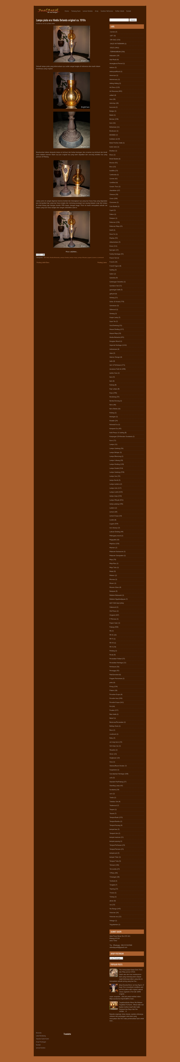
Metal (111, 571)
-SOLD (112, 48)
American (113, 75)
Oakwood (113, 607)
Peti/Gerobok (114, 675)
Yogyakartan (114, 924)
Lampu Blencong (115, 456)
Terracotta (113, 869)
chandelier (113, 190)
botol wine (113, 147)
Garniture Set (114, 286)
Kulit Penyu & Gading (117, 432)
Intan (111, 353)
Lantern (112, 508)
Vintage (112, 921)
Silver (112, 754)
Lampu (112, 444)
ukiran (112, 901)
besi (111, 123)
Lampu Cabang (115, 460)
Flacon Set (113, 258)
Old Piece (113, 611)
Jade (111, 361)
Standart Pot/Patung (116, 782)
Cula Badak (113, 206)
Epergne (112, 250)
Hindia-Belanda (54, 257)
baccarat (112, 107)
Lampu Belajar (114, 452)
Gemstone (113, 306)
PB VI (111, 639)
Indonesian (113, 349)
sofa (111, 778)
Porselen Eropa (115, 694)
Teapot (112, 809)
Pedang (112, 651)
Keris (111, 405)
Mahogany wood (115, 536)
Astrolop (112, 103)
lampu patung (114, 504)
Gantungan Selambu (116, 282)
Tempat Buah (114, 817)
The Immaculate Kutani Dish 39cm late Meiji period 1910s (130, 971)
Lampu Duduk (64, 257)
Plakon (112, 690)
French (112, 262)
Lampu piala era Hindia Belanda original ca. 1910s (61, 20)
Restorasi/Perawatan (116, 722)
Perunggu (113, 670)
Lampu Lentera (115, 484)
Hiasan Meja (114, 333)
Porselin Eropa (115, 702)
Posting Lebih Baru (43, 262)
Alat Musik (113, 59)
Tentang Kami (75, 11)
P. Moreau (113, 619)
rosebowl (113, 734)
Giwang (112, 313)
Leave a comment (98, 257)
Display (112, 238)
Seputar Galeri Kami (42, 1039)
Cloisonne (113, 202)
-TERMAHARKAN (115, 52)
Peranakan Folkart (116, 659)
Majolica (112, 544)
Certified (112, 182)
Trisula (112, 893)
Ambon (112, 67)
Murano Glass (114, 587)
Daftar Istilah (119, 11)
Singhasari (113, 758)
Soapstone (113, 770)
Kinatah (112, 421)
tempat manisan (115, 837)
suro (111, 794)
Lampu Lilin (113, 488)
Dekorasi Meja (114, 226)
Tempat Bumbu (115, 821)
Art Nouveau (114, 91)
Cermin (112, 179)
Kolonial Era (114, 424)
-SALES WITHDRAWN (117, 44)
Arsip (96, 11)
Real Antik (113, 714)
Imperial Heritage (116, 345)
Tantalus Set (114, 801)
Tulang (112, 897)
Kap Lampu (113, 389)
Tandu (112, 797)
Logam (89, 257)
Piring (111, 686)
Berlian (112, 119)
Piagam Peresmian (116, 678)
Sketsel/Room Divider (117, 766)
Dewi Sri (112, 234)
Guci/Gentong (114, 325)
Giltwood (113, 309)
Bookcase (113, 131)
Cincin (111, 198)
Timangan (113, 877)
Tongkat (112, 885)
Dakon (112, 214)
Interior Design (115, 357)
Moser (112, 583)
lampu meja (73, 257)
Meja (111, 559)
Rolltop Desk (114, 726)
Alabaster (113, 55)
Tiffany (112, 873)
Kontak (128, 11)
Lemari (112, 512)
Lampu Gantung (115, 448)
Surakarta (113, 790)
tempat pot (113, 853)
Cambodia (113, 175)
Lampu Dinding (115, 464)
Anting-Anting (114, 83)
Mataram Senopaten (116, 555)
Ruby (111, 738)
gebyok (112, 294)
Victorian (112, 913)
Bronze (112, 163)
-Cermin (112, 32)
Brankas (112, 151)
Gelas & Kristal (115, 302)
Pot (111, 706)
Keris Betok (113, 409)
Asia (111, 99)
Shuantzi (112, 750)
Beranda (38, 1033)
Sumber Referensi (107, 11)
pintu (111, 682)
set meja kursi (114, 742)
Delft (111, 230)
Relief (112, 718)
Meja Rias (113, 563)
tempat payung (115, 841)
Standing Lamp (115, 786)
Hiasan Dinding (115, 329)
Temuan (112, 865)
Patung (112, 627)
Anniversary (114, 79)
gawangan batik (115, 290)
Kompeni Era (114, 428)
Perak (111, 655)
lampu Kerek (114, 480)
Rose (111, 730)
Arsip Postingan (41, 1042)
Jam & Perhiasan (115, 365)
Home (67, 11)
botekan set (114, 139)
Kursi (111, 440)
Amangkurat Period (116, 63)
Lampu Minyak (82, 257)
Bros (111, 167)
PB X (111, 647)
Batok (111, 115)
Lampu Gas (113, 476)
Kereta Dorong (115, 401)
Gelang (112, 297)
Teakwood (113, 805)
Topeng (112, 889)
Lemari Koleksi (88, 11)
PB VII (112, 643)
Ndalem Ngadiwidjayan (117, 599)
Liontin (112, 520)
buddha (112, 171)
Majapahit (113, 540)
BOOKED (112, 135)
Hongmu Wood (115, 341)
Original (112, 615)
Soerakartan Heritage (117, 774)
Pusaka (112, 710)
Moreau (112, 579)
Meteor (112, 575)
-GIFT (111, 36)
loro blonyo (114, 528)
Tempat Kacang (115, 825)
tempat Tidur (114, 857)
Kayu (111, 393)
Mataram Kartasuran (116, 551)
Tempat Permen (115, 849)
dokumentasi (114, 242)
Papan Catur (114, 623)
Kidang (112, 413)
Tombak (112, 881)
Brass (111, 155)
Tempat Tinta (114, 861)
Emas (111, 246)
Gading (112, 270)
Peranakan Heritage (116, 663)
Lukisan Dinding (115, 532)
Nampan (112, 591)
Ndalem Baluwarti (116, 595)
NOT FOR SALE (115, 603)
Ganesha (112, 278)
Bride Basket (114, 159)
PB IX (111, 635)
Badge (112, 111)
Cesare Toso (114, 186)
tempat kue (113, 829)
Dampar (112, 218)
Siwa (111, 762)
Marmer (112, 548)
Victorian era (114, 917)
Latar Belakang (41, 1036)
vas (111, 905)
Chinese (112, 194)
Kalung (112, 385)
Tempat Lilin (114, 833)
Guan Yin (112, 321)
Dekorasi (112, 222)
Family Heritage (115, 254)
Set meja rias (114, 746)
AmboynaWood (115, 71)
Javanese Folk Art (115, 369)
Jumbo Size (113, 373)
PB (110, 631)
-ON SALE (46, 257)
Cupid (111, 210)
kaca (111, 377)
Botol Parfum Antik (116, 143)
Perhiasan (113, 667)
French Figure (114, 266)
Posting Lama (102, 262)
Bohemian (113, 127)
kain (111, 381)
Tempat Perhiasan (116, 845)
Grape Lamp (114, 317)
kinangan (112, 417)
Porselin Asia (114, 698)
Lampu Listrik (114, 492)
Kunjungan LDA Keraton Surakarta (121, 436)
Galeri (112, 274)
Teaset (112, 813)
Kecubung (113, 397)
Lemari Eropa (114, 516)
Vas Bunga (113, 909)
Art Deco (112, 87)
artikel (112, 95)
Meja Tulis (113, 567)
